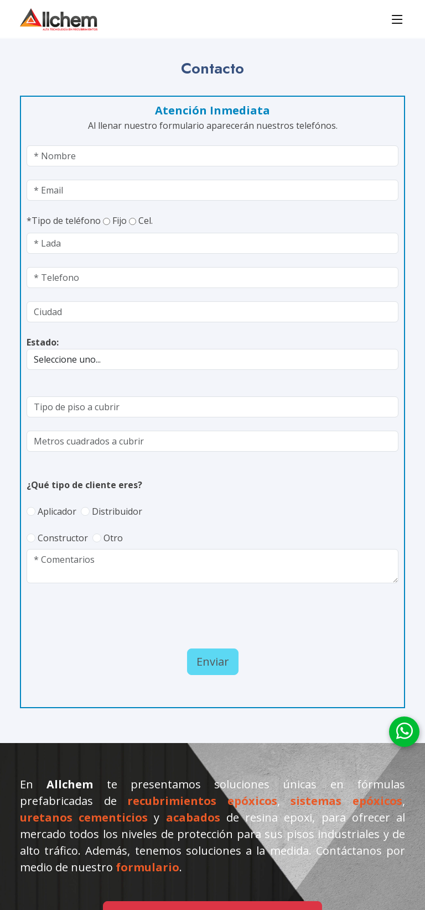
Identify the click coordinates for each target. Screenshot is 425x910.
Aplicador (57, 511)
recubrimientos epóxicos (202, 800)
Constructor (63, 538)
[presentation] (91, 613)
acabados (193, 817)
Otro (113, 538)
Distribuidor (117, 511)
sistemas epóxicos (346, 800)
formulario (147, 867)
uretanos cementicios (84, 817)
